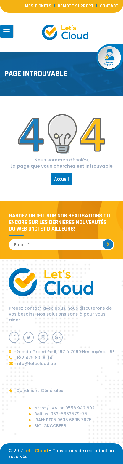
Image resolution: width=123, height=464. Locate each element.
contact (109, 6)
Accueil (61, 179)
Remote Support (76, 6)
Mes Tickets (38, 6)
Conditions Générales (36, 390)
